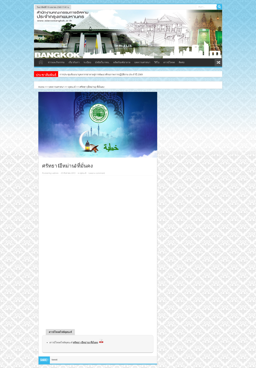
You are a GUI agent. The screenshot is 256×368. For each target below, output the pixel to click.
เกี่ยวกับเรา (74, 62)
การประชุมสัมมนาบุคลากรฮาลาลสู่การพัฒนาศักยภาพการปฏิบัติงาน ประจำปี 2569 (101, 74)
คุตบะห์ (72, 87)
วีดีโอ (157, 62)
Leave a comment (97, 173)
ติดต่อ (182, 62)
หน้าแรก (41, 63)
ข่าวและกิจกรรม (56, 62)
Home (41, 87)
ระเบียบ (87, 62)
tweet (54, 359)
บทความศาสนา (142, 62)
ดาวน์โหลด (169, 62)
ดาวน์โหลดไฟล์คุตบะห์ (77, 342)
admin (55, 173)
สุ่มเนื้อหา (218, 62)
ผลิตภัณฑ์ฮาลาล (121, 62)
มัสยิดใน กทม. (102, 62)
